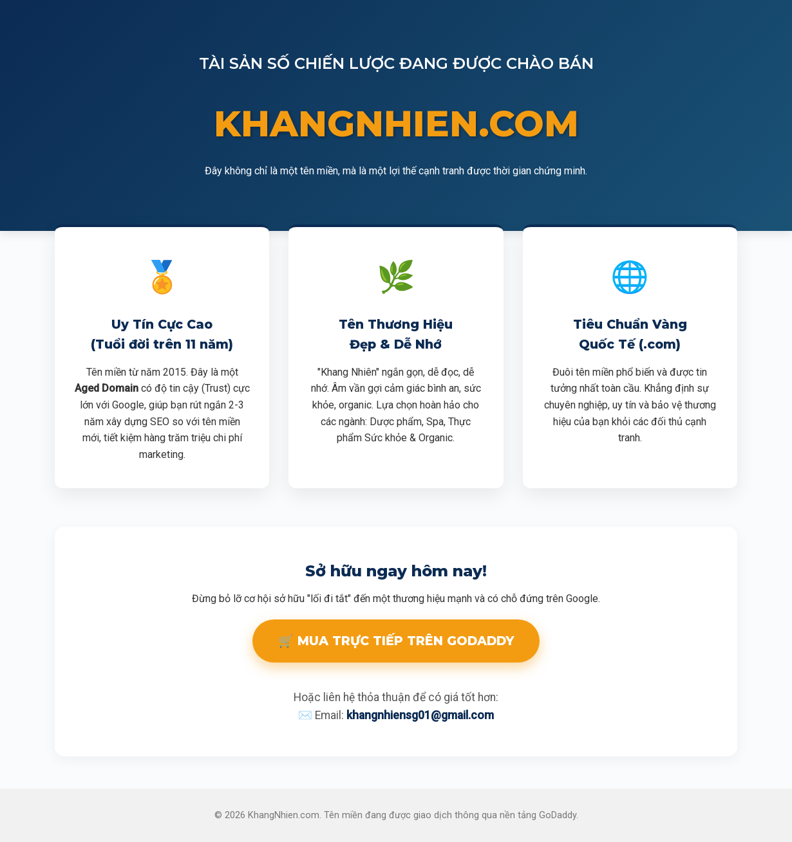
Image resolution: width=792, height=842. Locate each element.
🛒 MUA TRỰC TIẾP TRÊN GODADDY (396, 640)
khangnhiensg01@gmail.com (420, 715)
